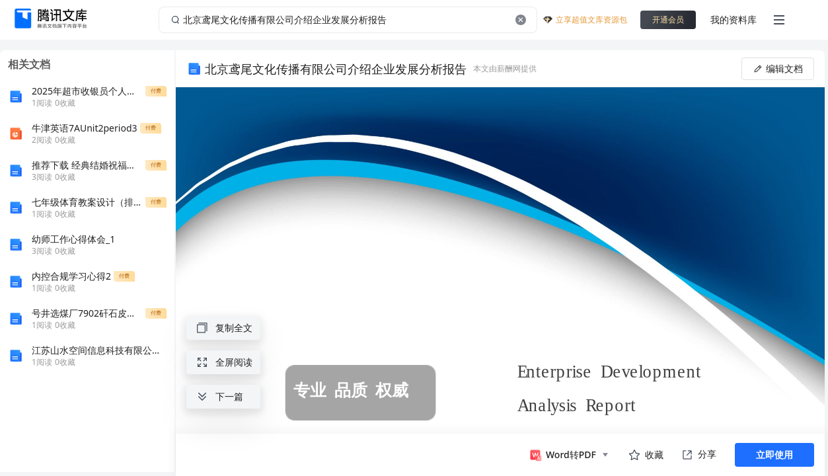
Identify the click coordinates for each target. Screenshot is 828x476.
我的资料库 (733, 19)
